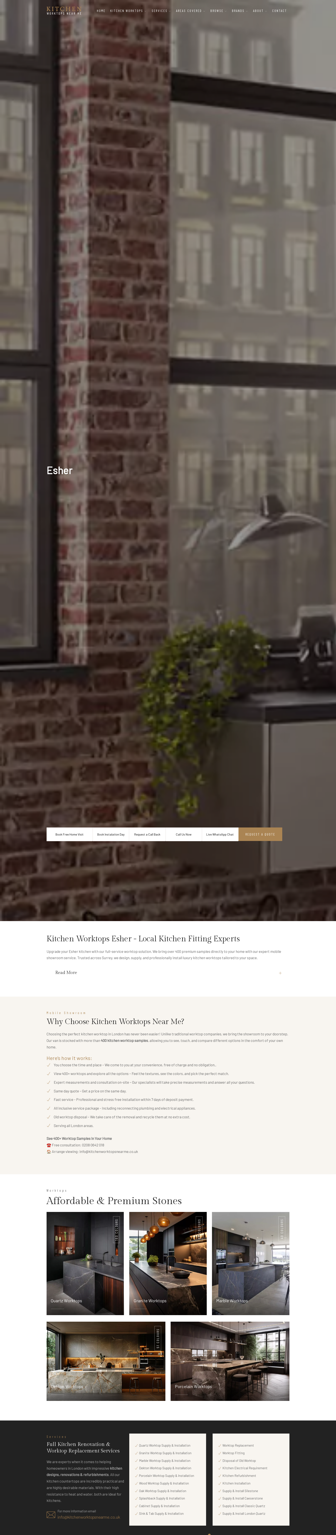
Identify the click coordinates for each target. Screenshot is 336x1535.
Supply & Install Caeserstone (242, 1498)
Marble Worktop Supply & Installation (164, 1461)
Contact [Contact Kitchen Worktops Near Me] (279, 11)
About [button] (260, 11)
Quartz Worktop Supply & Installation (164, 1445)
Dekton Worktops (67, 1386)
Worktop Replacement (238, 1445)
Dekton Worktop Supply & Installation (165, 1468)
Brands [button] (240, 11)
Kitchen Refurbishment (239, 1476)
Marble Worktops (232, 1300)
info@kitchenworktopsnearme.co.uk (108, 1151)
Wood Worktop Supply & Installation (164, 1483)
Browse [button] (218, 11)
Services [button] (161, 11)
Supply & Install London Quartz (243, 1513)
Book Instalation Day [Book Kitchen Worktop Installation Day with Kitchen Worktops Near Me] (110, 834)
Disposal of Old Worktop (239, 1461)
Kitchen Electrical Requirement (244, 1468)
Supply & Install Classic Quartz (243, 1506)
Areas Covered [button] (191, 11)
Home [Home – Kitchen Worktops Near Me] (101, 11)
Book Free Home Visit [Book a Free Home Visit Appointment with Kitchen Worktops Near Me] (69, 834)
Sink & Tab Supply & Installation (161, 1513)
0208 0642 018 (93, 1145)
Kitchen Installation (236, 1483)
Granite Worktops (150, 1300)
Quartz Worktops (66, 1300)
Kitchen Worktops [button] (128, 11)
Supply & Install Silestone (240, 1491)
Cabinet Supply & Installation (159, 1506)
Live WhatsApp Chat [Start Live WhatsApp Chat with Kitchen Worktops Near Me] (220, 834)
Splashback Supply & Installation (162, 1498)
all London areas (80, 1125)
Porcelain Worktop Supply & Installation (166, 1476)
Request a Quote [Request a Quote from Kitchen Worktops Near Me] (260, 834)
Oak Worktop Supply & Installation (162, 1491)
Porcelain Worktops (193, 1386)
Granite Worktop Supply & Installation (165, 1453)
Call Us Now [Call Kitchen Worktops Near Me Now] (184, 834)
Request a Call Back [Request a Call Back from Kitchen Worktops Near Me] (147, 834)
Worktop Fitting (233, 1453)
